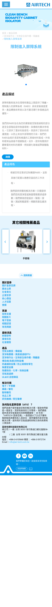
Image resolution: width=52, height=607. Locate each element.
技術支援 (6, 314)
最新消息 (7, 332)
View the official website (24, 520)
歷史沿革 (6, 288)
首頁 (4, 33)
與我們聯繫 (21, 469)
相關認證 (6, 323)
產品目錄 (13, 33)
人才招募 (6, 301)
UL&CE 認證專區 (10, 377)
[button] (26, 84)
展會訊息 (6, 339)
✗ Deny (3, 487)
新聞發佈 (6, 335)
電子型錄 (6, 320)
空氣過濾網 (7, 373)
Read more (6, 520)
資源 (4, 310)
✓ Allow (4, 484)
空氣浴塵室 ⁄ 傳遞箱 (12, 351)
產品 (4, 348)
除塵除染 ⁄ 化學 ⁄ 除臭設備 (15, 370)
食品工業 (6, 395)
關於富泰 (7, 282)
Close (2, 477)
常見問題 (6, 327)
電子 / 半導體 (8, 386)
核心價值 (6, 298)
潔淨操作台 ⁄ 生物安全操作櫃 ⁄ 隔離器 (21, 36)
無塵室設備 (7, 367)
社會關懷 (6, 342)
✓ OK (33, 605)
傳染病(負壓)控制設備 (13, 361)
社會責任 (6, 292)
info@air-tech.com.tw (19, 442)
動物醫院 (6, 392)
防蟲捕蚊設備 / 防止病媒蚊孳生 (17, 364)
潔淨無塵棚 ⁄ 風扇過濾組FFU (16, 354)
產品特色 (9, 164)
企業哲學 (6, 295)
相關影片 (6, 317)
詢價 (8, 157)
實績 (4, 305)
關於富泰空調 (8, 285)
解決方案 (7, 383)
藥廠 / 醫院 (7, 389)
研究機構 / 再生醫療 (12, 399)
